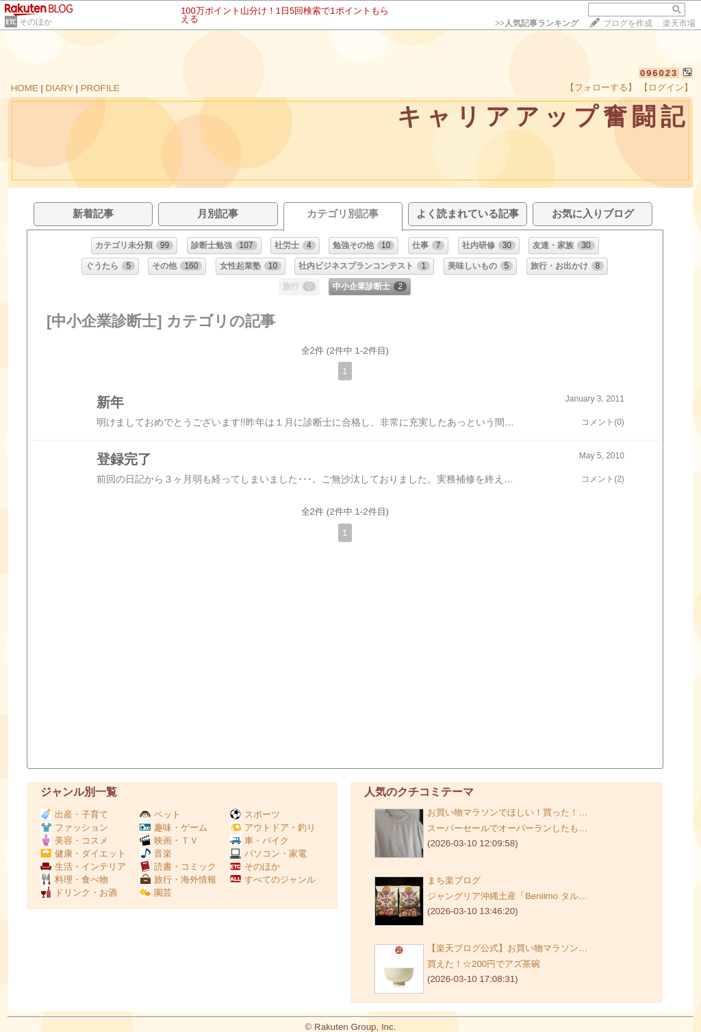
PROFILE (100, 88)
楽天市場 (679, 23)
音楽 (156, 853)
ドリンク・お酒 (78, 892)
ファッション (74, 827)
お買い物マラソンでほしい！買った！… (507, 812)
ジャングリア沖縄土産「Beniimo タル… (507, 896)
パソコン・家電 (268, 853)
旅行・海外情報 (178, 879)
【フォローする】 (601, 87)
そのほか (35, 22)
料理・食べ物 (74, 879)
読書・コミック (178, 866)
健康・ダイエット (83, 853)
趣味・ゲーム (173, 827)
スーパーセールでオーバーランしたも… (507, 828)
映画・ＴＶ (169, 840)
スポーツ (255, 814)
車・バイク (259, 840)
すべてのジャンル (273, 879)
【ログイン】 (666, 87)
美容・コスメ (74, 840)
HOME (24, 88)
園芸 (156, 892)
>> (536, 23)
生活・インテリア (83, 866)
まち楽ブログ (454, 880)
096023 (659, 73)
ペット (160, 814)
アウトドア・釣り (273, 827)
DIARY (59, 88)
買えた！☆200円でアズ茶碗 (483, 964)
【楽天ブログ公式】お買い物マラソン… (507, 948)
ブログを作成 (627, 23)
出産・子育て (74, 814)
